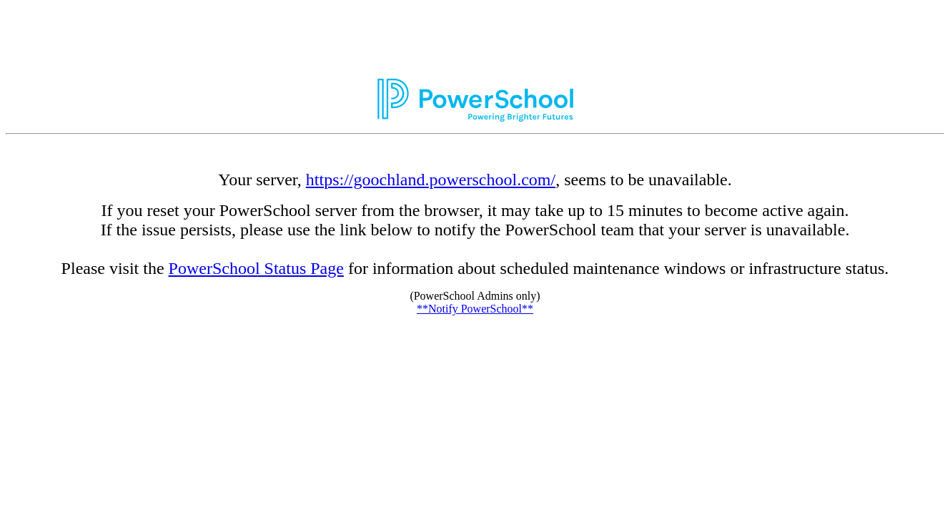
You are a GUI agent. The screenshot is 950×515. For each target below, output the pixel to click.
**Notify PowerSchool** (475, 309)
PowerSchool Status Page (256, 268)
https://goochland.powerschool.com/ (430, 179)
